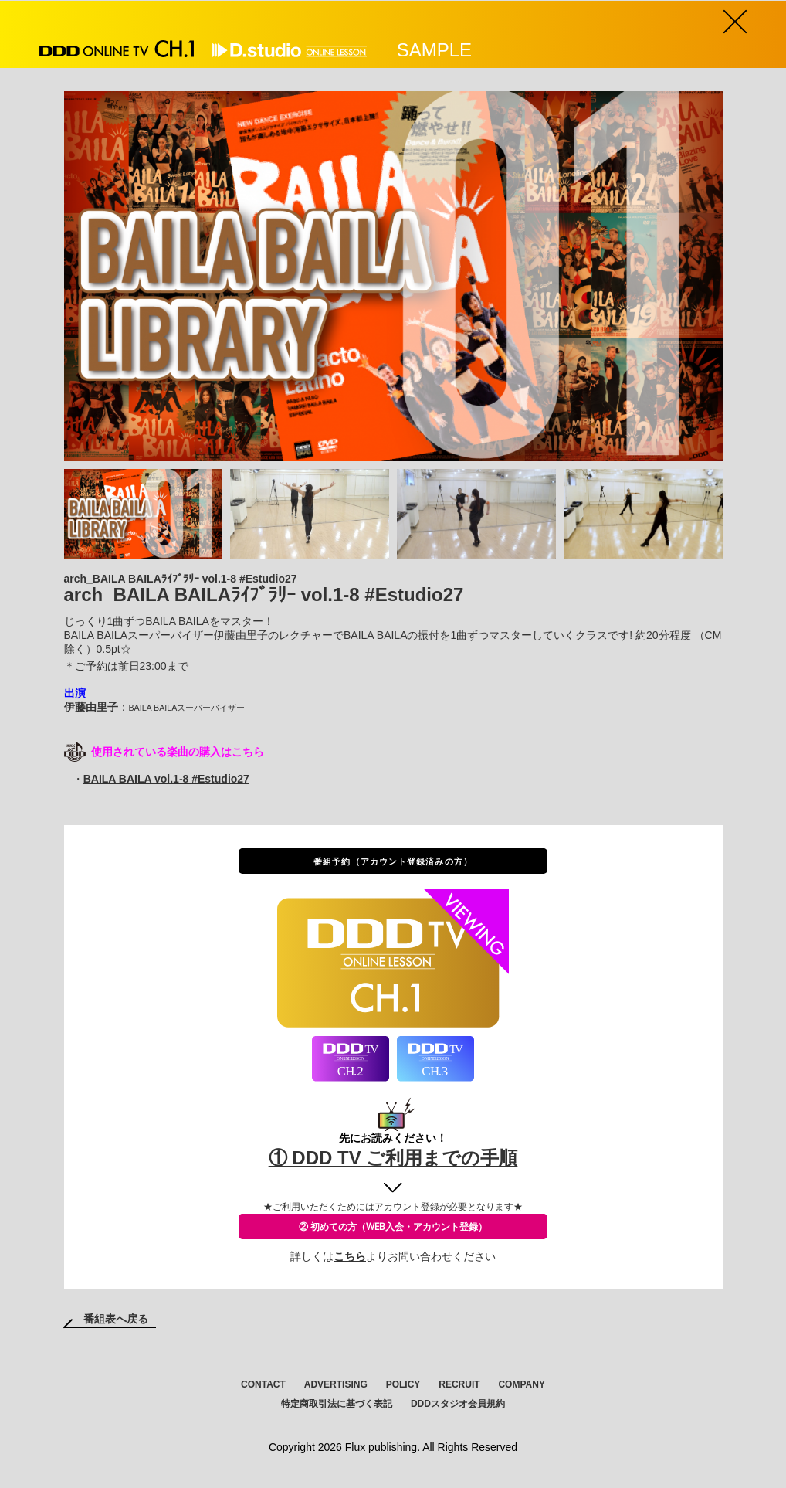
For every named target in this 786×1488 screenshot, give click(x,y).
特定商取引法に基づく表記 (336, 1403)
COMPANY (521, 1384)
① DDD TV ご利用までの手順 (393, 1157)
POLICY (403, 1384)
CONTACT (263, 1384)
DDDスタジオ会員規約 (458, 1403)
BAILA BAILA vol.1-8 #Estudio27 (166, 779)
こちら (350, 1256)
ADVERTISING (336, 1384)
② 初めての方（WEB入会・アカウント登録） (393, 1226)
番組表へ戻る (115, 1319)
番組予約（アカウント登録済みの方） (393, 861)
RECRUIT (459, 1384)
